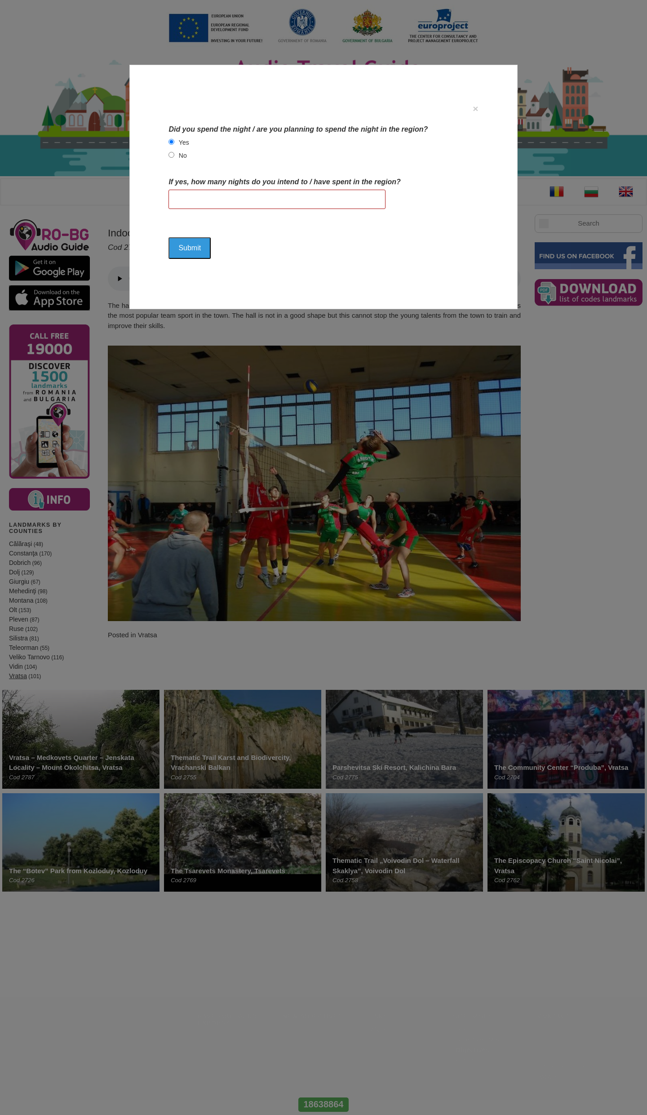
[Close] (475, 108)
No (183, 155)
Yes (184, 142)
